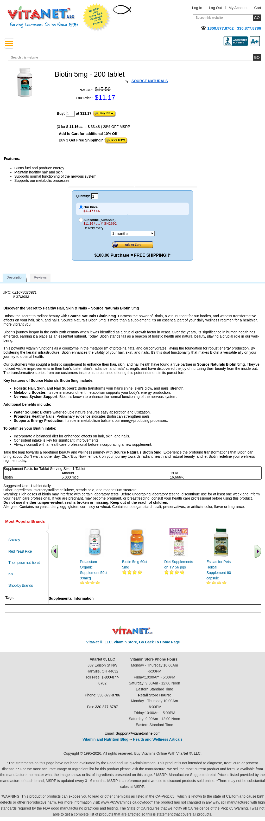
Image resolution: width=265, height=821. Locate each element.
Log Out (215, 8)
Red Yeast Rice (20, 551)
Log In (197, 8)
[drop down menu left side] (9, 43)
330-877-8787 (106, 707)
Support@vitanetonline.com (138, 733)
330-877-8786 (108, 695)
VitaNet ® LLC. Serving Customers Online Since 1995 (43, 17)
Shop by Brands (21, 585)
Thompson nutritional (24, 562)
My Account (238, 8)
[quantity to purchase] (70, 114)
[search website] (134, 57)
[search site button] (257, 57)
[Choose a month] (133, 233)
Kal (10, 574)
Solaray (14, 540)
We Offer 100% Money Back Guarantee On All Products (96, 17)
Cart (257, 8)
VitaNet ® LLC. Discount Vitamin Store (132, 630)
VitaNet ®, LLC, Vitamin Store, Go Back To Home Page (133, 642)
